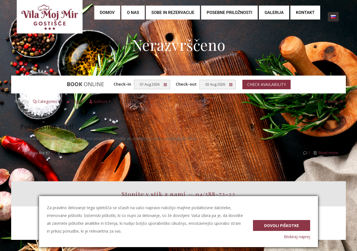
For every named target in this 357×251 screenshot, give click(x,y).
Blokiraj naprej (297, 236)
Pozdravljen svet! (47, 126)
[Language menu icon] (333, 16)
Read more (328, 152)
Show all (333, 101)
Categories (47, 101)
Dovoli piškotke (281, 225)
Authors (100, 101)
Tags (75, 101)
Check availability (266, 84)
